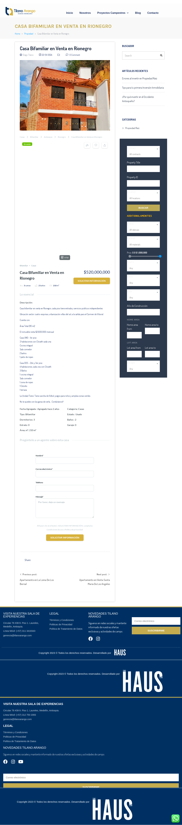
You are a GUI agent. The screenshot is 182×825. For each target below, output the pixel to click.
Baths (130, 276)
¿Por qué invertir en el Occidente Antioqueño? (138, 99)
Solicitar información (92, 208)
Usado (79, 341)
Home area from (132, 327)
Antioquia (48, 137)
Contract (131, 148)
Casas (22, 137)
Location (131, 191)
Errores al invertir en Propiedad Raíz (139, 78)
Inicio (69, 13)
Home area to (152, 324)
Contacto (153, 13)
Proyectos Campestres (113, 12)
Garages (131, 362)
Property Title (133, 162)
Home (17, 33)
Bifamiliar (34, 137)
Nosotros (85, 13)
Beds (129, 291)
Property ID (132, 177)
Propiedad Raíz (132, 128)
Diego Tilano (28, 54)
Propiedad (28, 33)
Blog (138, 13)
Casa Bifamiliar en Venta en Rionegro (55, 48)
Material (131, 238)
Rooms (130, 261)
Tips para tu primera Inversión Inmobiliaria (143, 87)
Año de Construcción (137, 305)
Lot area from (134, 347)
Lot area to (150, 347)
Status (130, 223)
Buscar (143, 208)
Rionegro (62, 137)
